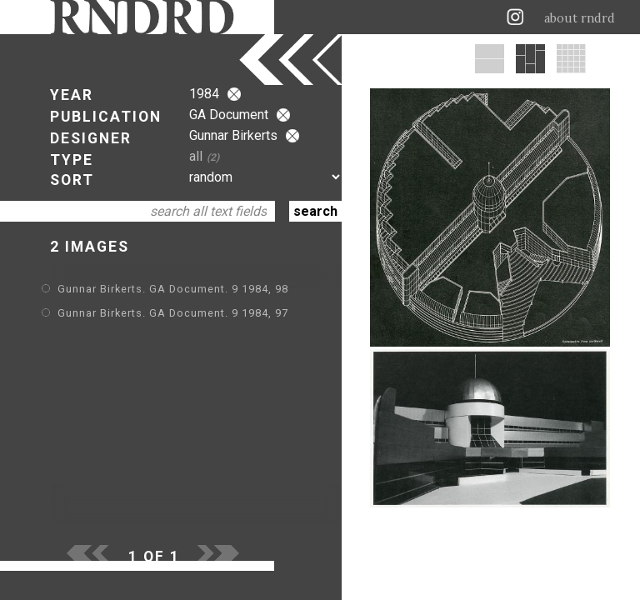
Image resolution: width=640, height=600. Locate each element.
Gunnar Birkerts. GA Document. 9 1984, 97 (173, 313)
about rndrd (579, 18)
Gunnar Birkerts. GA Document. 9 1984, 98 (173, 288)
